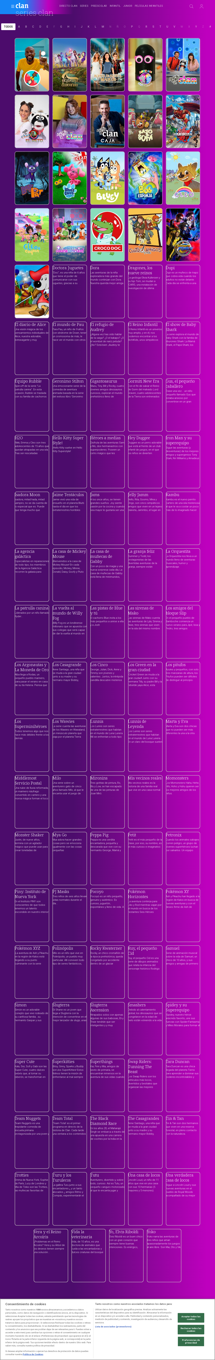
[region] (107, 1329)
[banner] (30, 6)
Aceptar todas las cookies (190, 1317)
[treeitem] (68, 6)
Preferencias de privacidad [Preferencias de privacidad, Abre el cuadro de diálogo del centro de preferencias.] (191, 1341)
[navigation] (111, 6)
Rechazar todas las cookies (191, 1329)
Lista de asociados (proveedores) (113, 1326)
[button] (11, 6)
